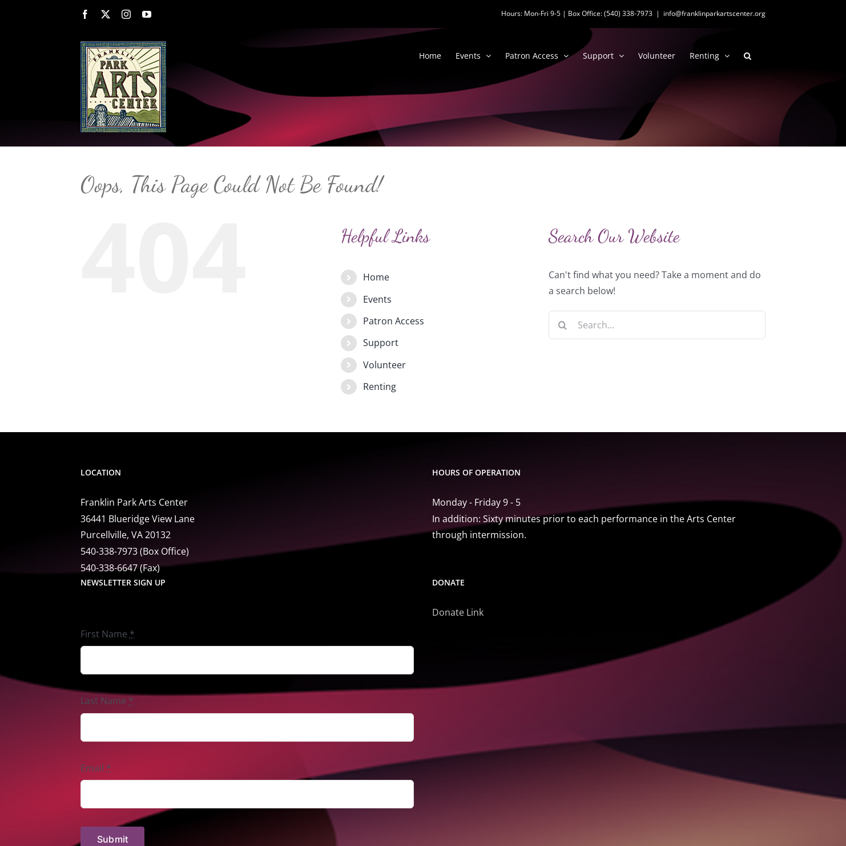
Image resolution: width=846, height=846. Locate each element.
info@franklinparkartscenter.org (714, 13)
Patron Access (393, 321)
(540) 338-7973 (628, 13)
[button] (747, 55)
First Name (107, 634)
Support (380, 342)
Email (95, 768)
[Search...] (657, 325)
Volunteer (384, 365)
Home (376, 277)
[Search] (563, 325)
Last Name (107, 700)
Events (377, 299)
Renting (379, 386)
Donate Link (458, 612)
